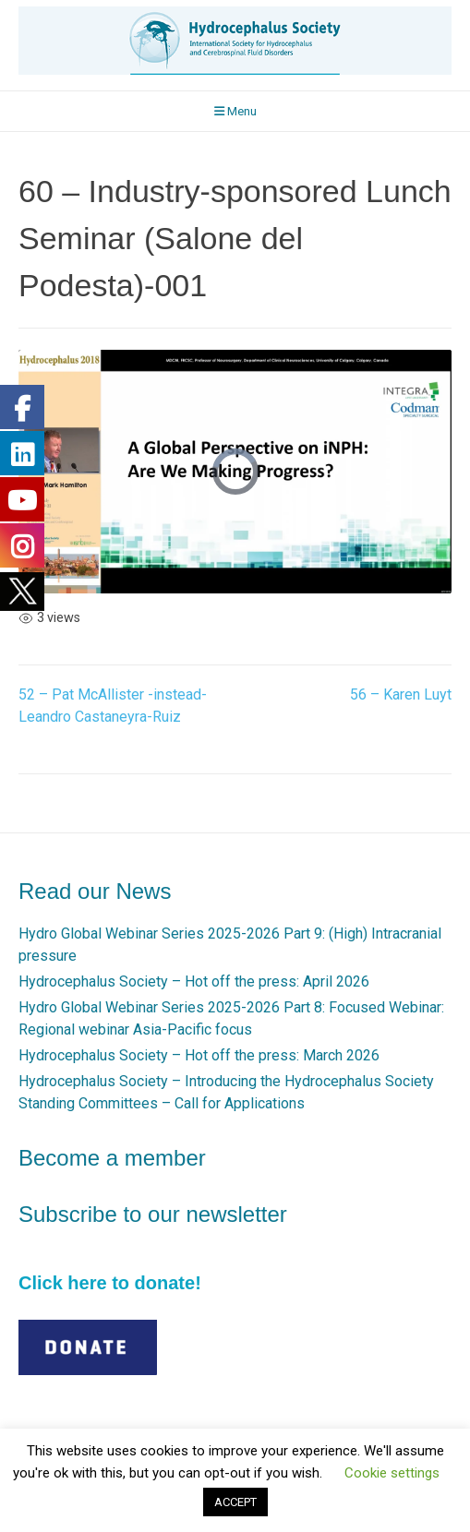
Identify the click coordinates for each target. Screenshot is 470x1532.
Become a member (112, 1157)
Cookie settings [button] (392, 1473)
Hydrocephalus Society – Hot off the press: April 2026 (193, 981)
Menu (235, 111)
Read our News (94, 891)
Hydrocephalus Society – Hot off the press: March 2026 (199, 1055)
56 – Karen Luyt (401, 694)
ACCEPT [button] (235, 1502)
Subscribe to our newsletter (152, 1214)
